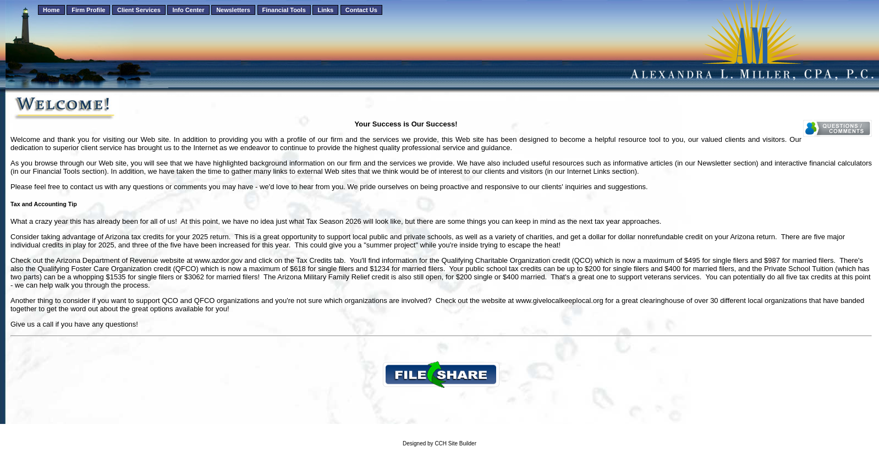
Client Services (139, 10)
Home (51, 10)
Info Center (188, 10)
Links (325, 10)
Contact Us (361, 10)
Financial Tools (284, 10)
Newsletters (233, 10)
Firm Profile (88, 10)
